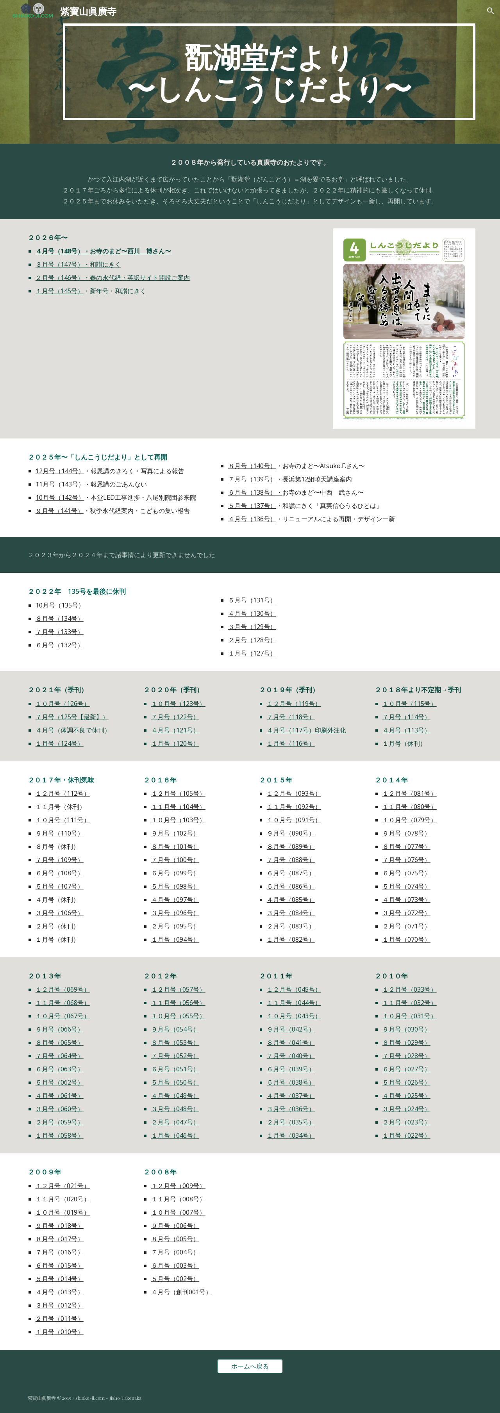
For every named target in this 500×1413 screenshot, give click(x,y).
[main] (269, 71)
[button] (490, 11)
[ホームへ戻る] (250, 1366)
